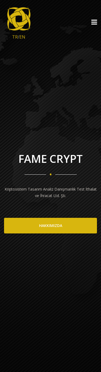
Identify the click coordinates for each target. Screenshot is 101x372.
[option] (50, 186)
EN (22, 37)
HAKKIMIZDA (50, 225)
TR (15, 37)
